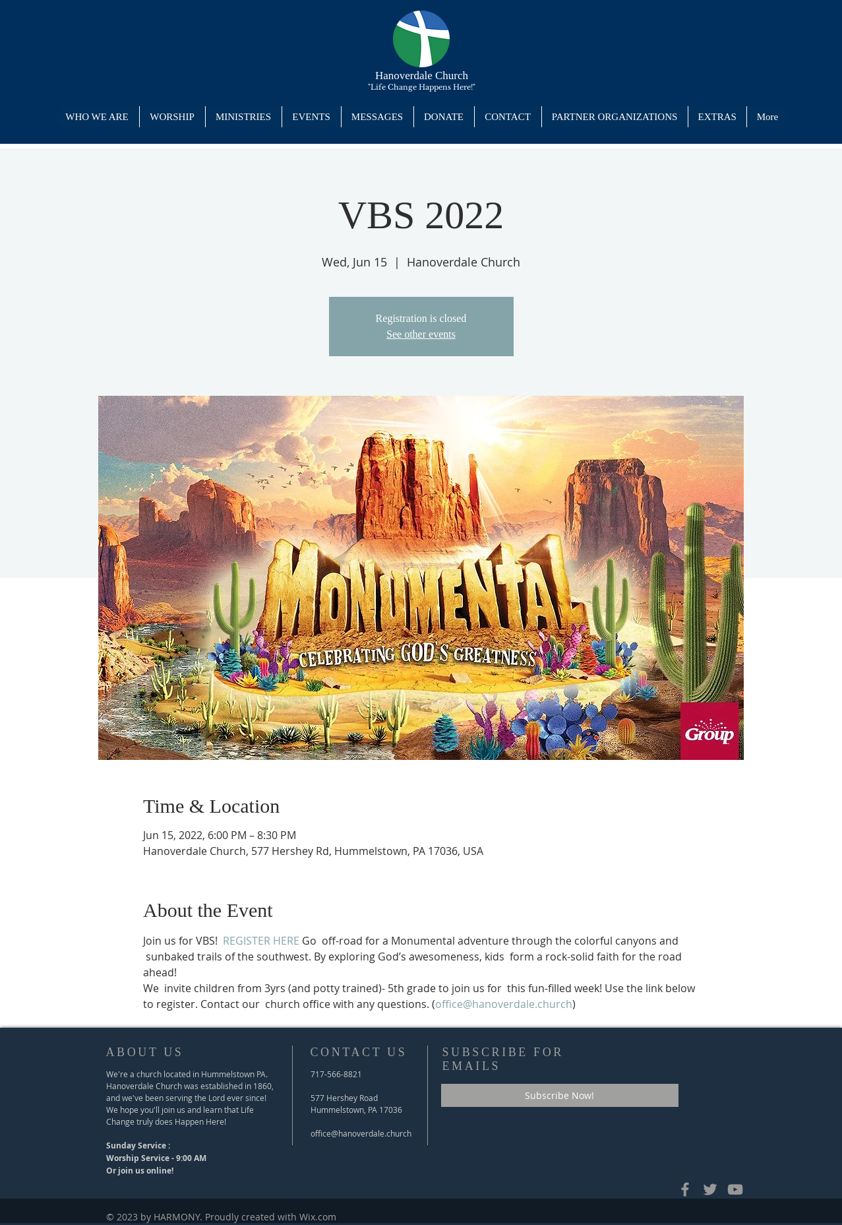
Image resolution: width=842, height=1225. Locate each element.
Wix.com (317, 1216)
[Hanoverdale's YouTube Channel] (735, 1189)
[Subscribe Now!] (559, 1095)
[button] (243, 116)
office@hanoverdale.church (361, 1133)
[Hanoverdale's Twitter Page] (710, 1189)
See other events (421, 334)
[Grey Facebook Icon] (685, 1189)
